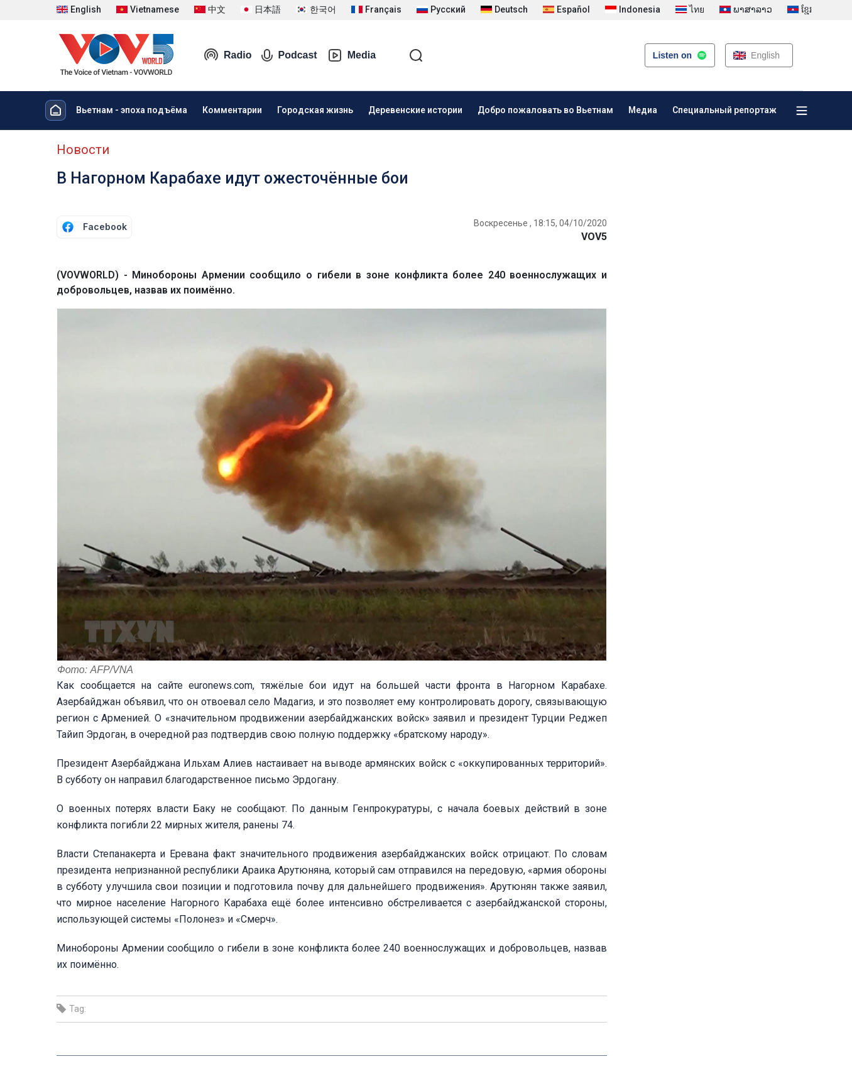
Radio (227, 55)
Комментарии (232, 110)
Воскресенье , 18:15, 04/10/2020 (540, 223)
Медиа (642, 110)
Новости (83, 149)
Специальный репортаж (724, 110)
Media (351, 55)
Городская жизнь (315, 110)
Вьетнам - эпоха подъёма (131, 110)
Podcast (289, 55)
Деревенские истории (415, 110)
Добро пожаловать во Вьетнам (545, 110)
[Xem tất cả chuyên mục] (802, 110)
